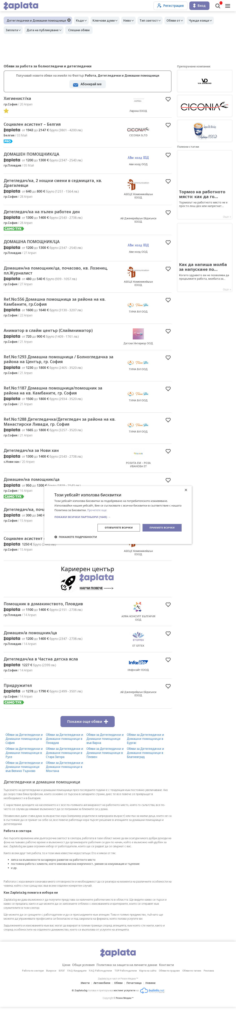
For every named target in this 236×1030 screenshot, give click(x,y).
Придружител (20, 708)
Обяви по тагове (191, 993)
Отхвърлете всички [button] (116, 527)
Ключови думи (106, 20)
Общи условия (79, 988)
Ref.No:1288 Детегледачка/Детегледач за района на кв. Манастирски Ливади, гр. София (60, 438)
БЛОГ (62, 993)
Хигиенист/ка (20, 98)
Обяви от (181, 20)
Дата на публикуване (45, 30)
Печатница (135, 1006)
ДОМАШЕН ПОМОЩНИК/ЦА (37, 155)
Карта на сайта (147, 993)
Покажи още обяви (87, 744)
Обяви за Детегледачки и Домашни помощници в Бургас (145, 762)
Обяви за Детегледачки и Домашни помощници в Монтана (64, 790)
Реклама (209, 993)
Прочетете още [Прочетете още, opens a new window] (97, 510)
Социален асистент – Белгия (38, 125)
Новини (153, 1006)
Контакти (172, 988)
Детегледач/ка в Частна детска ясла (48, 681)
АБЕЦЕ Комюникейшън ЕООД (138, 198)
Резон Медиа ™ (124, 1021)
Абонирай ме (91, 84)
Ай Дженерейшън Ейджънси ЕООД (138, 223)
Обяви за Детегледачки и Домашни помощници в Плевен (105, 776)
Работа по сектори (33, 993)
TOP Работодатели (125, 993)
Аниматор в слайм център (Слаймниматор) (56, 337)
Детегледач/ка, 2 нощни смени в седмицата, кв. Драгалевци (58, 185)
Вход (199, 6)
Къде (81, 20)
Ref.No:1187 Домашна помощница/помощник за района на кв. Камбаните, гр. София (60, 405)
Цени (60, 988)
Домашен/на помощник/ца (37, 496)
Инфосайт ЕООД (138, 692)
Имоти (83, 1006)
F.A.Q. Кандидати (76, 993)
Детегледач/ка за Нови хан (36, 467)
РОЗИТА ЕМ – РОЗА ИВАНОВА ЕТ (138, 481)
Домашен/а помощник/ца (35, 654)
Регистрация (170, 6)
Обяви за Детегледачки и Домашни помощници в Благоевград (145, 776)
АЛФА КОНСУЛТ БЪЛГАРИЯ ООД (138, 639)
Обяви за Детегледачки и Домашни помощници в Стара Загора (64, 776)
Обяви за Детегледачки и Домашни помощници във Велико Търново (24, 790)
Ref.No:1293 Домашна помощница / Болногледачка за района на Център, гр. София (53, 370)
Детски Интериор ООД (138, 350)
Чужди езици (209, 20)
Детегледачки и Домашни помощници (36, 20)
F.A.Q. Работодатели (100, 993)
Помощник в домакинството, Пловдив (51, 625)
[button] (118, 516)
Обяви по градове (169, 993)
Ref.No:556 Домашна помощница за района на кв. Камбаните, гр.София (60, 308)
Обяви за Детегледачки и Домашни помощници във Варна (105, 762)
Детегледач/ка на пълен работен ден (49, 215)
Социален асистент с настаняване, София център (54, 559)
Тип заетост (155, 20)
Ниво (132, 20)
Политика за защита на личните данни (128, 988)
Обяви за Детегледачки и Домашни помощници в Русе (24, 776)
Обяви (118, 1006)
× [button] (185, 490)
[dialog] (118, 515)
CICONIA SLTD (138, 136)
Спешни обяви (82, 30)
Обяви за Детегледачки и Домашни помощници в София (24, 762)
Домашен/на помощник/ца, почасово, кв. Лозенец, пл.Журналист (54, 275)
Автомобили (100, 1006)
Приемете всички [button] (161, 527)
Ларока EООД (138, 111)
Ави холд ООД (138, 166)
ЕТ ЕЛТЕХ (138, 667)
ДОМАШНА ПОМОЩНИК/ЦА (37, 246)
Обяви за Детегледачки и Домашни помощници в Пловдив (64, 762)
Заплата (13, 30)
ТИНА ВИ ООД (138, 318)
